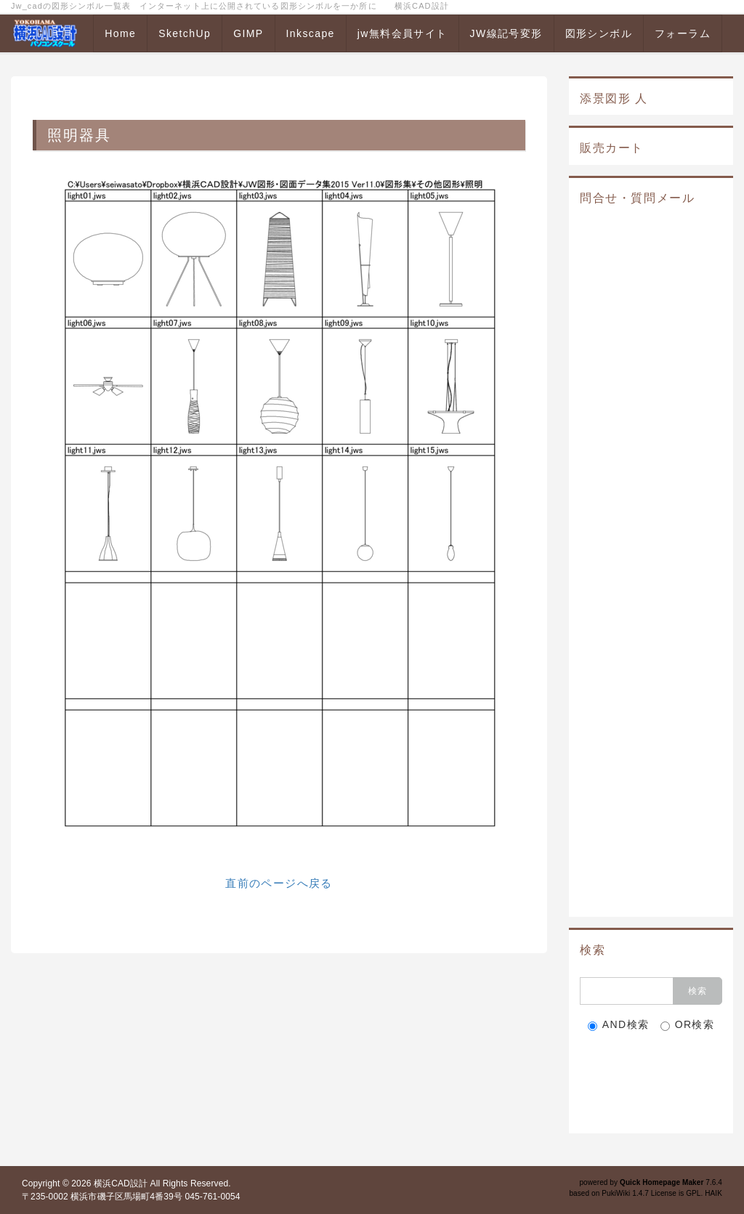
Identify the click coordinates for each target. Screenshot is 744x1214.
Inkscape (310, 33)
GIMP (248, 33)
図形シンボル (598, 33)
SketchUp (184, 33)
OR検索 (687, 1025)
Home (120, 33)
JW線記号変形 (506, 33)
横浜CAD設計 (120, 1183)
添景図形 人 (614, 98)
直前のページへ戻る (279, 883)
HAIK (713, 1193)
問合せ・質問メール (637, 198)
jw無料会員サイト (402, 33)
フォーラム (683, 33)
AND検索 (619, 1025)
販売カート (612, 148)
